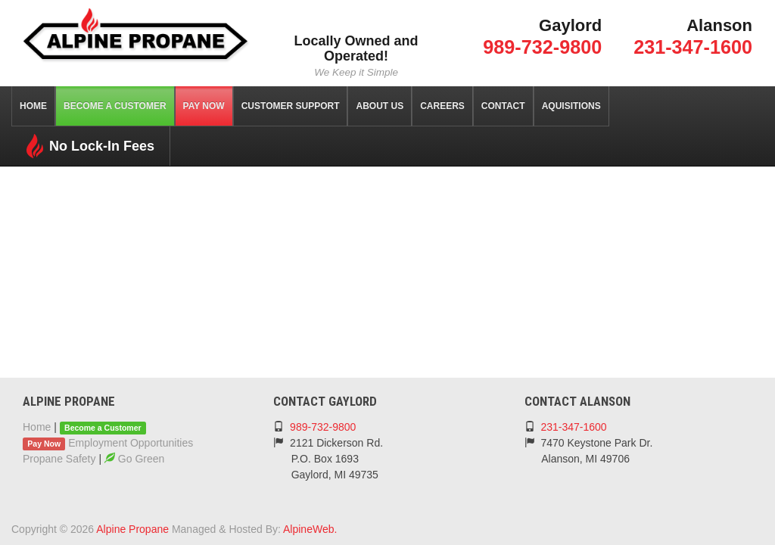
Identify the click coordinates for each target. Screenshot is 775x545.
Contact (503, 106)
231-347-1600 (692, 47)
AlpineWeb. (310, 529)
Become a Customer (115, 106)
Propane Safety (59, 459)
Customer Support (290, 106)
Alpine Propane (132, 529)
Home (33, 106)
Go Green (134, 459)
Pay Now (204, 106)
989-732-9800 (542, 47)
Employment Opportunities (130, 443)
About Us (379, 106)
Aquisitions (571, 106)
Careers (442, 106)
